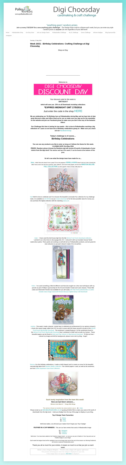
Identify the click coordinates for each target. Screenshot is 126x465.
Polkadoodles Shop (17, 32)
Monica (32, 364)
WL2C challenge (73, 32)
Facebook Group (65, 130)
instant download (61, 199)
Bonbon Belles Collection (53, 366)
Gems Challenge (85, 32)
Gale (81, 408)
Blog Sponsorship (110, 32)
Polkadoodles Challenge (59, 32)
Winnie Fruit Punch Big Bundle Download (46, 332)
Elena (64, 418)
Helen (33, 286)
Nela (64, 419)
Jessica (64, 433)
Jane (32, 162)
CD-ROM (47, 199)
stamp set (66, 200)
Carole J (64, 432)
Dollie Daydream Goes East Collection (48, 368)
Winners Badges (98, 32)
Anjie (36, 238)
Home (7, 32)
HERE (78, 111)
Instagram (9, 35)
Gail (31, 197)
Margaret (64, 430)
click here (69, 453)
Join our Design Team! (43, 32)
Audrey (33, 326)
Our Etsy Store (30, 32)
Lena (64, 421)
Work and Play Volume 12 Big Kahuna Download (67, 334)
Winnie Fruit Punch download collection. (79, 238)
